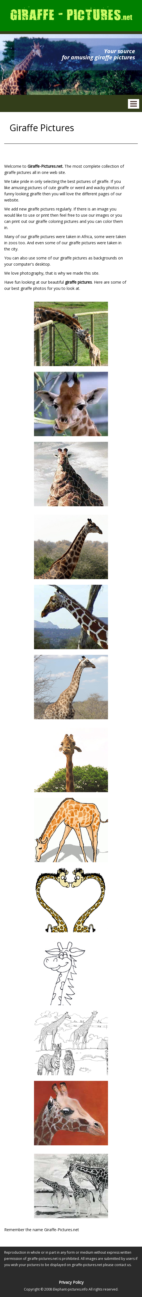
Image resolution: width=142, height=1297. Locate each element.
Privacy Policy (71, 1282)
